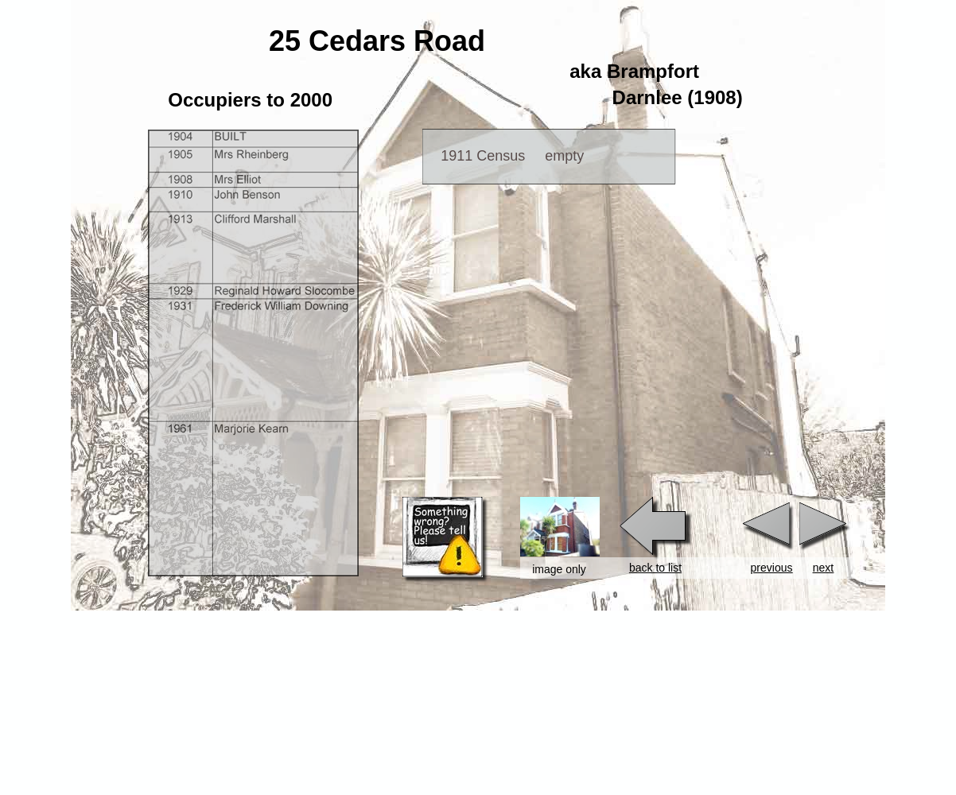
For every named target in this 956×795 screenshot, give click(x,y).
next (823, 567)
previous (772, 567)
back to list (655, 567)
